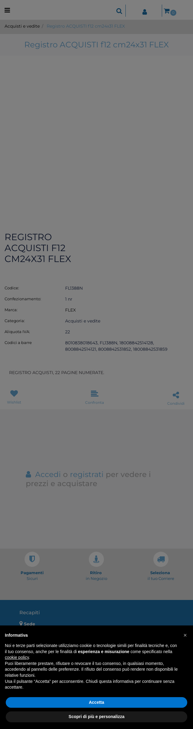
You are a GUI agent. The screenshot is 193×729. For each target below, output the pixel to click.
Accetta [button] (96, 702)
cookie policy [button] (17, 657)
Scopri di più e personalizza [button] (96, 716)
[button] (185, 635)
